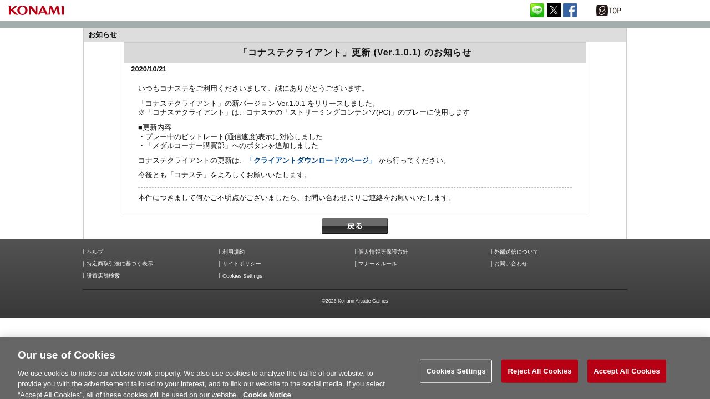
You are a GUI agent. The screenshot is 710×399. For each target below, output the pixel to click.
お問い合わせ (511, 264)
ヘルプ (95, 252)
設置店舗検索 (103, 276)
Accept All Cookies (627, 376)
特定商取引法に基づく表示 (120, 264)
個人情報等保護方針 (383, 252)
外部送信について (516, 252)
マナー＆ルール (377, 264)
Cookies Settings (242, 276)
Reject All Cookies (539, 376)
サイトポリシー (241, 264)
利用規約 (233, 252)
